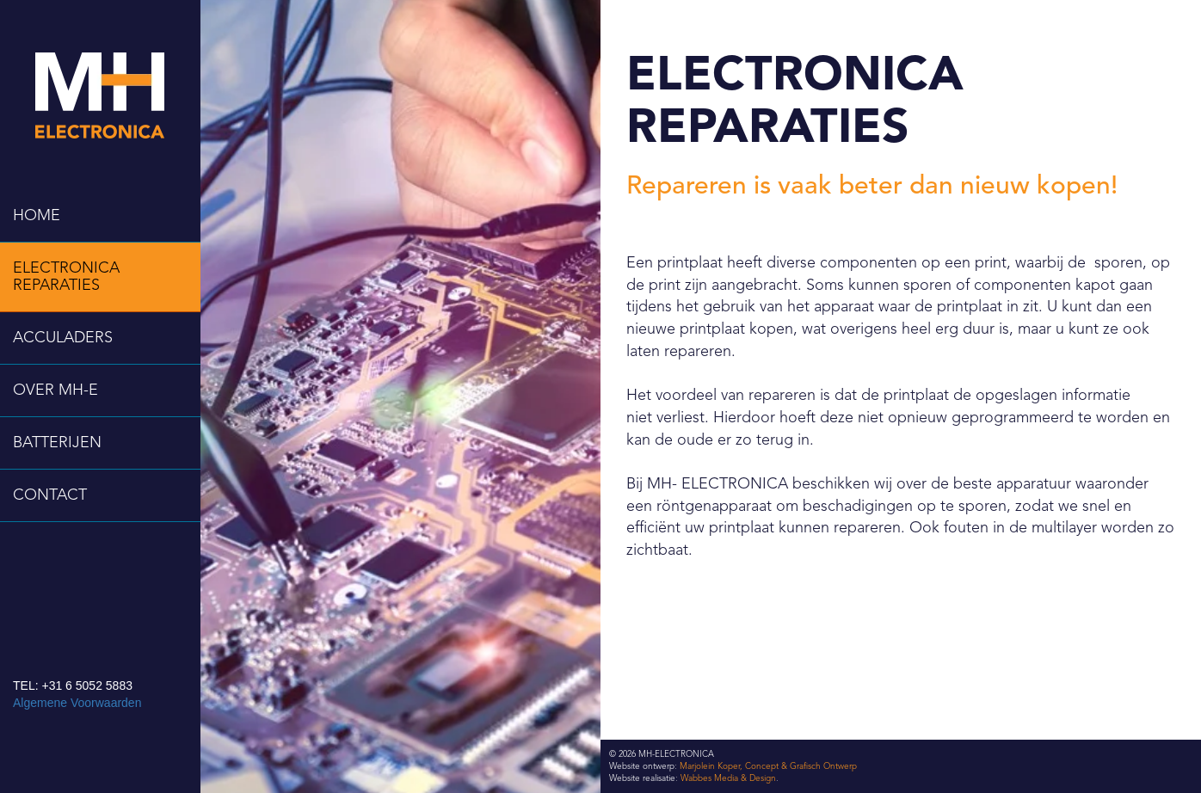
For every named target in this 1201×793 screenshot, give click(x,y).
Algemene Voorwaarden (77, 703)
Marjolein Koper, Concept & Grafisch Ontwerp (768, 766)
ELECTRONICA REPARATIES (66, 277)
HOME (36, 216)
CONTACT (50, 495)
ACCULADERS (63, 338)
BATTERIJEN (57, 443)
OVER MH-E (55, 390)
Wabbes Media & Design (728, 778)
